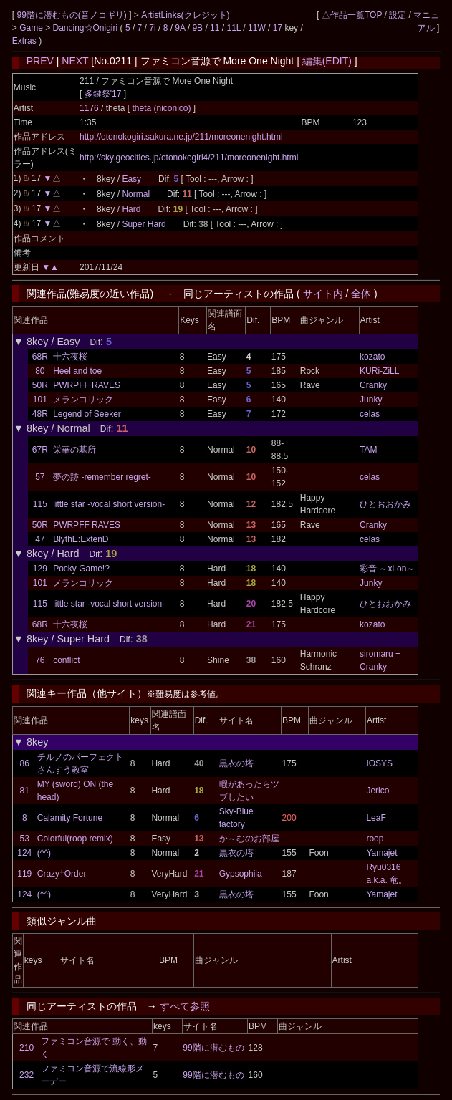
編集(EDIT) (327, 61)
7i (152, 28)
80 (39, 371)
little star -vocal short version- (109, 504)
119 (24, 874)
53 (24, 839)
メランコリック (83, 400)
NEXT (75, 61)
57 (39, 477)
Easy (131, 179)
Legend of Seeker (87, 414)
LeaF (375, 818)
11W (257, 28)
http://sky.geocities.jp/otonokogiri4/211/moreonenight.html (189, 158)
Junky (371, 400)
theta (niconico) (162, 108)
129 (40, 569)
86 (24, 763)
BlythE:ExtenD (80, 539)
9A (180, 28)
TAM (368, 450)
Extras (24, 41)
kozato (372, 357)
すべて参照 (185, 1006)
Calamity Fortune (69, 818)
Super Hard (143, 224)
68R (40, 357)
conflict (66, 660)
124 (24, 853)
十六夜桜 (70, 357)
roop (374, 839)
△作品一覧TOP (352, 15)
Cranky (373, 385)
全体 (361, 293)
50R (40, 385)
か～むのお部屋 (249, 839)
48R (40, 414)
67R (40, 450)
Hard (131, 209)
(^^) (44, 853)
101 (40, 400)
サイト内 (323, 293)
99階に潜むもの (213, 1048)
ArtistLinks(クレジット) (185, 15)
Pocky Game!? (81, 569)
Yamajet (381, 853)
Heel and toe (77, 371)
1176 (89, 108)
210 (26, 1048)
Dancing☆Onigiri (86, 28)
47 (39, 539)
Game (32, 28)
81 (24, 791)
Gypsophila (240, 874)
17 (277, 28)
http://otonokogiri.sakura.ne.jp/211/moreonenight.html (181, 137)
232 (26, 1075)
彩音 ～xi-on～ (387, 569)
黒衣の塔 (236, 763)
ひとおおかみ (385, 504)
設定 (397, 15)
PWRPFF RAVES (86, 385)
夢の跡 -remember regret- (102, 477)
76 (39, 660)
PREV (40, 61)
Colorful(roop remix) (75, 839)
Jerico (377, 791)
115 (40, 504)
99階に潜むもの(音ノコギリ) (72, 15)
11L (233, 28)
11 (214, 28)
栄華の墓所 (74, 450)
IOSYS (379, 763)
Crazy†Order (62, 874)
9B (197, 28)
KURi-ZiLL (379, 371)
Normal (136, 194)
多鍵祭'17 (103, 94)
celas (370, 414)
